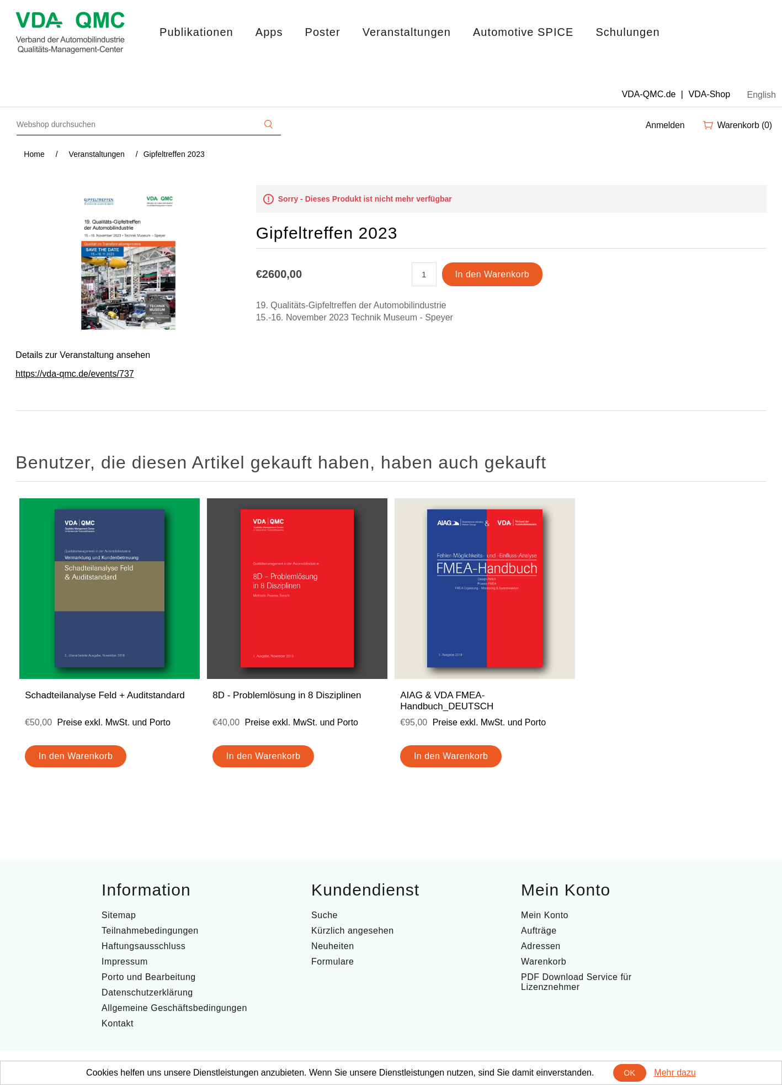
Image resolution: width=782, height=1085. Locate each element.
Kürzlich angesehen (352, 930)
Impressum (125, 961)
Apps (269, 32)
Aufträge (538, 930)
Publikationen (196, 32)
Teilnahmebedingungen (150, 930)
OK (629, 1072)
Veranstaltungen (407, 32)
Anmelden (665, 125)
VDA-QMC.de (649, 94)
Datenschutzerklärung (147, 992)
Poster (323, 32)
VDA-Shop (709, 94)
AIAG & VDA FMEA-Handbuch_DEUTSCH (446, 701)
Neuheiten (332, 946)
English (761, 94)
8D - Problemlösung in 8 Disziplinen (286, 695)
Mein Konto (544, 915)
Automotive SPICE (523, 32)
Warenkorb (543, 961)
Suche (324, 915)
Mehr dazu (675, 1072)
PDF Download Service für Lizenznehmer (576, 982)
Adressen (541, 946)
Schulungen (627, 32)
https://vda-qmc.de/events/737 (74, 373)
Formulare (332, 961)
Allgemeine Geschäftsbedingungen (174, 1008)
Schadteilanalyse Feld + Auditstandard (105, 695)
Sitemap (119, 915)
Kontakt (118, 1023)
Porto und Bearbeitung (149, 977)
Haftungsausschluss (143, 946)
